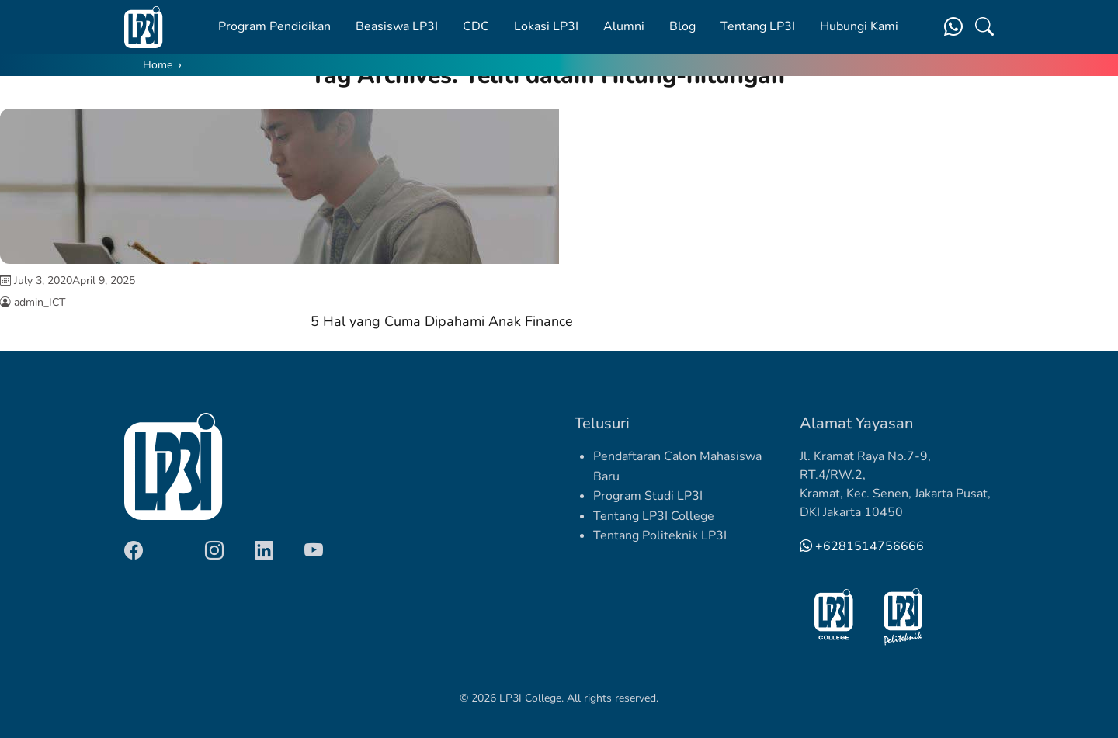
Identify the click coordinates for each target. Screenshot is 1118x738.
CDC (476, 26)
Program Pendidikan (274, 26)
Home (157, 64)
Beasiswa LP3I (397, 26)
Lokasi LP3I (546, 26)
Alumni (623, 26)
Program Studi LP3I (648, 495)
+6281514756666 (862, 546)
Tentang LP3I (757, 26)
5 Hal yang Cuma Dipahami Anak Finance (442, 321)
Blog (682, 26)
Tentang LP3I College (653, 516)
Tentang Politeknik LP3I (660, 535)
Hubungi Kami (859, 26)
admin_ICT (39, 302)
